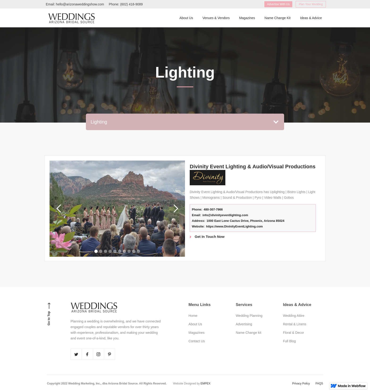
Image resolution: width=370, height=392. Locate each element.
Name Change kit (248, 332)
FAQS (319, 383)
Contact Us (197, 341)
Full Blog (289, 341)
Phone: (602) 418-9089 (126, 4)
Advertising (244, 324)
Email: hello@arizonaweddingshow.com (75, 4)
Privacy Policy (301, 383)
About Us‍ (186, 18)
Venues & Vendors (216, 18)
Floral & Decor (293, 332)
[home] (71, 17)
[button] (185, 122)
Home (193, 316)
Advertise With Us (278, 4)
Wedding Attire (293, 316)
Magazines (247, 18)
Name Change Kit (278, 18)
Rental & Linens (294, 324)
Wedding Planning (249, 316)
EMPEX (205, 383)
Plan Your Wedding (311, 4)
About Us (195, 324)
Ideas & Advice (311, 18)
